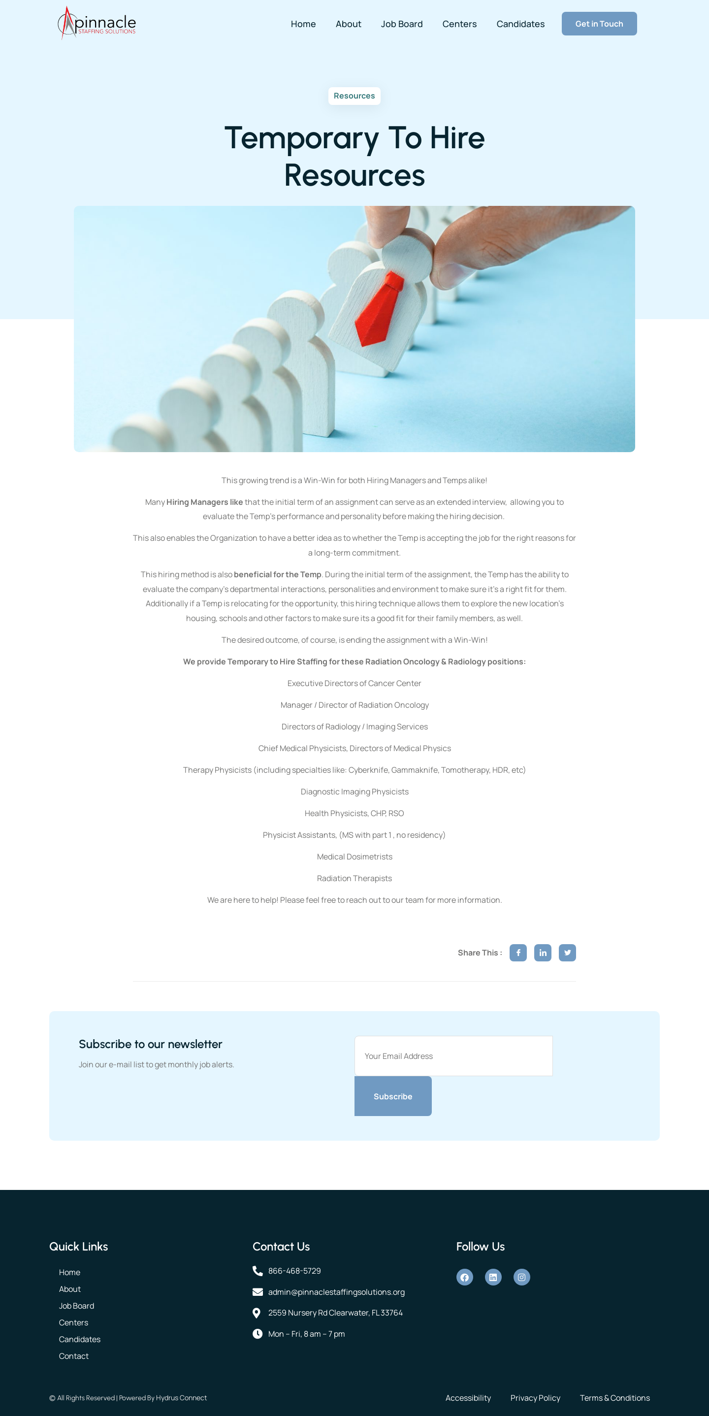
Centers (460, 24)
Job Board (402, 24)
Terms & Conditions (615, 1397)
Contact (74, 1355)
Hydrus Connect (181, 1397)
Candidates (521, 24)
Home (303, 24)
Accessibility (468, 1397)
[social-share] (518, 952)
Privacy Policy (535, 1397)
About (348, 24)
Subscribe (393, 1096)
